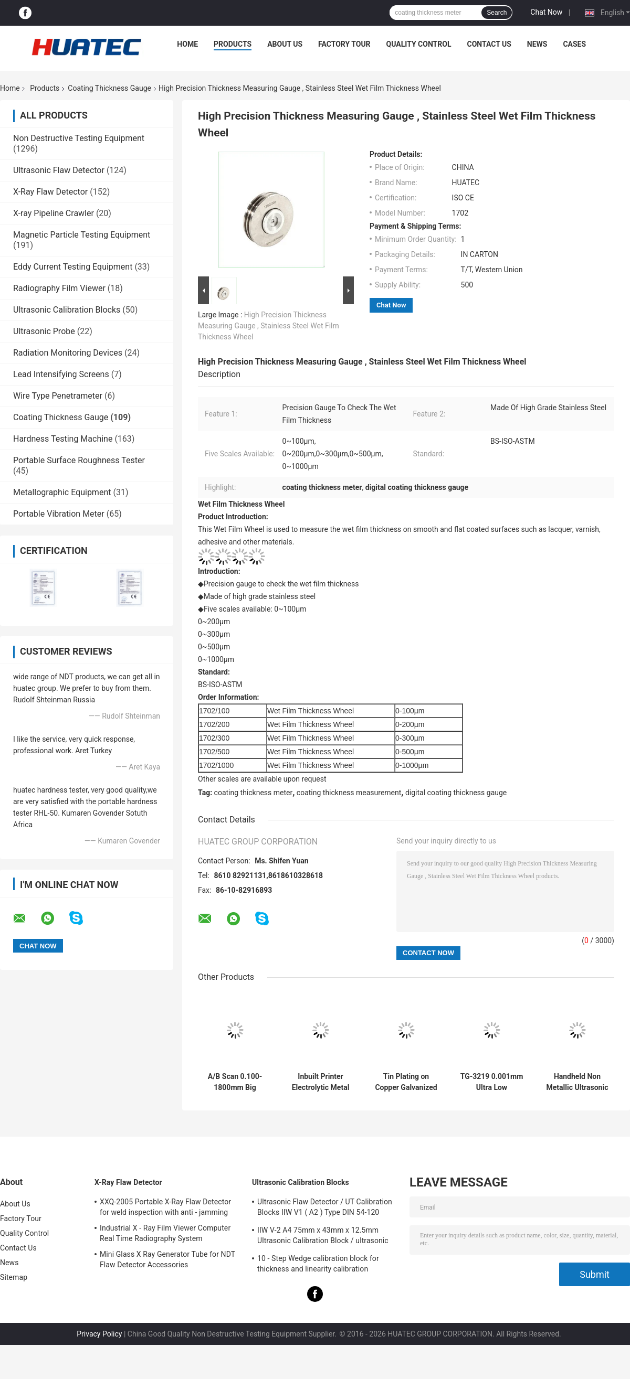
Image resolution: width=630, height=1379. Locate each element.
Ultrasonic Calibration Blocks (66, 310)
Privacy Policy (99, 1334)
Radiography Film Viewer (59, 288)
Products (232, 44)
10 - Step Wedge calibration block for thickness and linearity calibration (318, 1263)
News (537, 44)
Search (497, 12)
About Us (284, 44)
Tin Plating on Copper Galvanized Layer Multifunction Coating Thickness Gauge (406, 1082)
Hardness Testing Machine (62, 439)
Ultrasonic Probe (44, 331)
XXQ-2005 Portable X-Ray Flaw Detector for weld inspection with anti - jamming (165, 1207)
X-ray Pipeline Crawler (53, 213)
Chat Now (546, 12)
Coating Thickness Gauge (109, 88)
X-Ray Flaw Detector (50, 192)
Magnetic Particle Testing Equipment (81, 235)
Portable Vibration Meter (58, 514)
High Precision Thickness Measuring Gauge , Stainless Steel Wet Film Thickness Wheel (268, 326)
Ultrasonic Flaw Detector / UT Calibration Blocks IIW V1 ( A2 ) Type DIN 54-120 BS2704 (324, 1209)
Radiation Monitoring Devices (67, 353)
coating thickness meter (253, 792)
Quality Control (419, 44)
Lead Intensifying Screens (61, 374)
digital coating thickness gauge (456, 792)
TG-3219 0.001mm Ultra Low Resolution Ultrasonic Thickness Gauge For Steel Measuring (491, 1082)
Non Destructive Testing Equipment (78, 138)
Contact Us (489, 44)
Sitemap (13, 1277)
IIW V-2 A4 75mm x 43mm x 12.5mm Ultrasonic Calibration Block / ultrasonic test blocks (322, 1237)
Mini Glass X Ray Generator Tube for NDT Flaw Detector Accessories (167, 1259)
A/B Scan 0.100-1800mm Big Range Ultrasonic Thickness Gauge (235, 1082)
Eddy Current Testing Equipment (72, 267)
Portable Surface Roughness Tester (79, 460)
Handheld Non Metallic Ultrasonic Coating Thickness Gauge (577, 1082)
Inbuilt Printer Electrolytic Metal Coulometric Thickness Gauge (321, 1082)
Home (187, 44)
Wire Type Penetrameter (57, 396)
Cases (574, 44)
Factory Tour (344, 44)
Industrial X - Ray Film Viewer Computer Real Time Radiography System (165, 1233)
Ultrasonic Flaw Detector (58, 170)
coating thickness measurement (349, 792)
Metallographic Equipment (62, 492)
